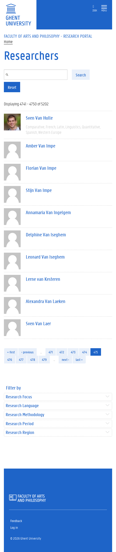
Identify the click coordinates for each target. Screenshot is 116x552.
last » (79, 359)
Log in (14, 527)
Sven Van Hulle (39, 118)
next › (65, 359)
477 (21, 359)
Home (8, 41)
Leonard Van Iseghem (45, 257)
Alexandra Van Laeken (45, 301)
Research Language (22, 405)
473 (73, 352)
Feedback (16, 520)
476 (9, 359)
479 (44, 359)
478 (32, 359)
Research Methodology (25, 414)
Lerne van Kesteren (43, 279)
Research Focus (19, 396)
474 (84, 352)
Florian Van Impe (41, 168)
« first (11, 352)
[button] (104, 7)
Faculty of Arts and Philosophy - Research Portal (48, 36)
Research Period (20, 423)
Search (81, 74)
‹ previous (27, 352)
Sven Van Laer (38, 323)
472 (61, 352)
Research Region (20, 432)
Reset (12, 87)
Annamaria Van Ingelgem (48, 212)
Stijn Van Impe (39, 190)
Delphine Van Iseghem (46, 234)
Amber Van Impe (40, 146)
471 (51, 352)
